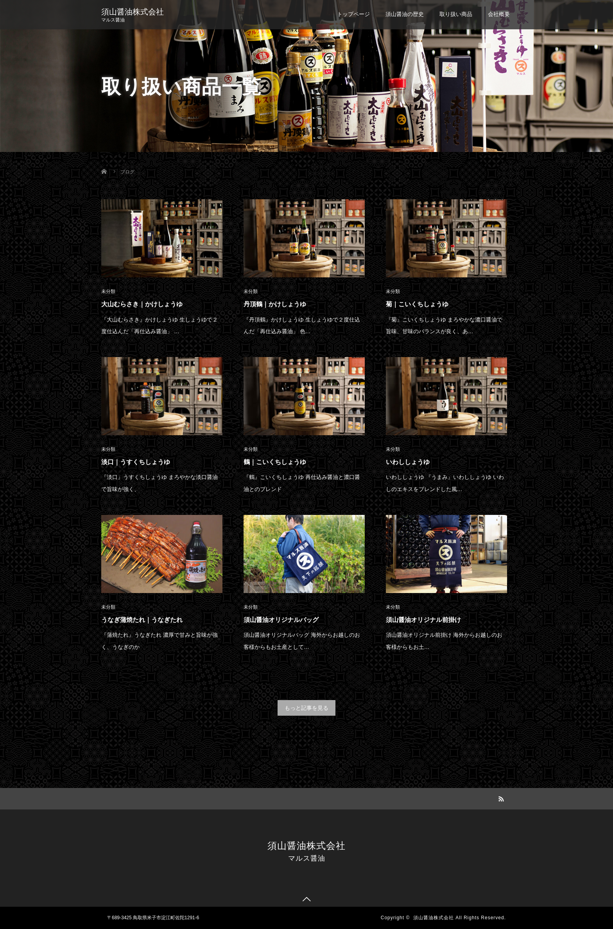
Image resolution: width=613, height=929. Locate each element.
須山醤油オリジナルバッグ (281, 619)
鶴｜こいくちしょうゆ (275, 462)
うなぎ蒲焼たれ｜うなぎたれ (142, 619)
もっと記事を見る (306, 708)
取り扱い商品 (455, 14)
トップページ (353, 14)
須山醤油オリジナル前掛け (423, 619)
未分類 (108, 291)
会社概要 (499, 14)
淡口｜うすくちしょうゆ (135, 462)
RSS (500, 798)
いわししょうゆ (408, 462)
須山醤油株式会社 (132, 11)
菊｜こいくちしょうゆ (417, 304)
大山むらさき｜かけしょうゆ (142, 304)
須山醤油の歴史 (404, 14)
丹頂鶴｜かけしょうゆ (275, 304)
